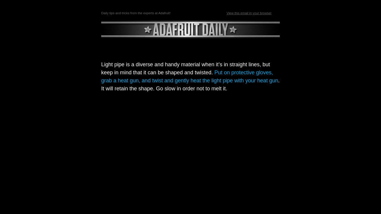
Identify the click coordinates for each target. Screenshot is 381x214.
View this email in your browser (249, 13)
